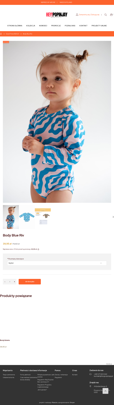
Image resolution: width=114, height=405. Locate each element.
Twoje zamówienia (9, 375)
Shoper (72, 402)
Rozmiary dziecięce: (15, 259)
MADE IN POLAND (66, 2)
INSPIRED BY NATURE (48, 2)
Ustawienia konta (8, 377)
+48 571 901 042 (100, 374)
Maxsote (54, 402)
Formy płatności (25, 375)
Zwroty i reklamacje (61, 375)
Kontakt (74, 375)
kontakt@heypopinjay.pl (103, 376)
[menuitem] (14, 26)
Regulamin (58, 377)
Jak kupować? (42, 390)
